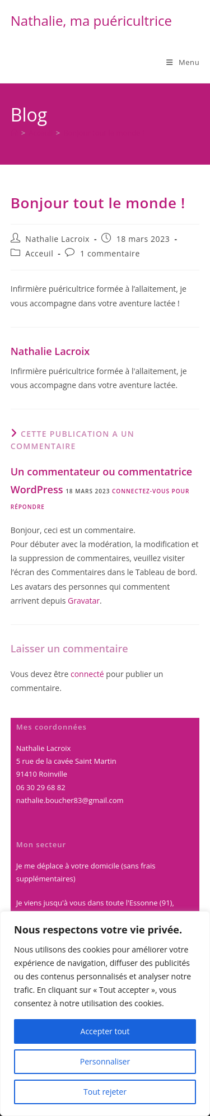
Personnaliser (105, 1061)
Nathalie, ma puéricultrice (91, 20)
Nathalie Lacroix (57, 239)
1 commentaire (110, 253)
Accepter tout (105, 1031)
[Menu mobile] (182, 62)
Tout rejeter (105, 1091)
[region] (105, 1013)
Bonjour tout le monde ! (103, 133)
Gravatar (84, 600)
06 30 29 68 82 (41, 787)
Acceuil (39, 253)
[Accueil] (14, 133)
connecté (87, 674)
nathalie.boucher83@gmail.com (70, 800)
